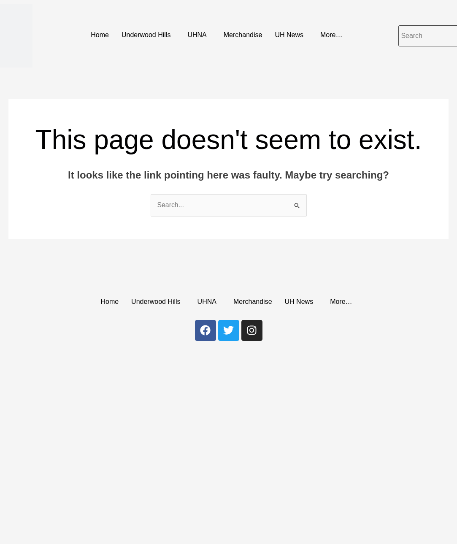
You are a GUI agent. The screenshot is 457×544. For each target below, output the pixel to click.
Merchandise (243, 34)
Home (100, 34)
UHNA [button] (196, 34)
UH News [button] (289, 34)
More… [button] (331, 34)
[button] (148, 35)
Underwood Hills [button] (146, 34)
